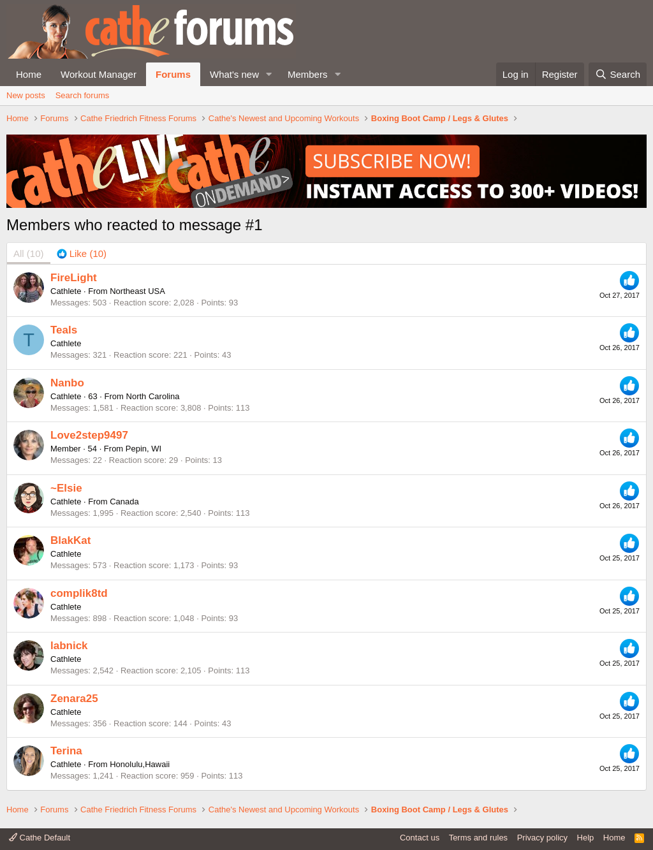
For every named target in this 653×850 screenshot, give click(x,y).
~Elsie (66, 488)
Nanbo (67, 383)
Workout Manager (98, 74)
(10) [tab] (28, 253)
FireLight (73, 278)
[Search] (618, 74)
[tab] (82, 253)
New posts (25, 95)
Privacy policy (542, 837)
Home (28, 74)
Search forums (82, 95)
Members (308, 74)
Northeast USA (137, 291)
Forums (173, 74)
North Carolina (153, 396)
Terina (66, 751)
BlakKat (70, 540)
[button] (269, 74)
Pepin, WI (143, 448)
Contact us (419, 837)
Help (585, 837)
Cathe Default (39, 837)
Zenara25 (74, 698)
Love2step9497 (89, 435)
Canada (124, 501)
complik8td (79, 593)
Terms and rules (478, 837)
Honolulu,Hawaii (140, 764)
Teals (63, 330)
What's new (234, 74)
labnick (69, 646)
